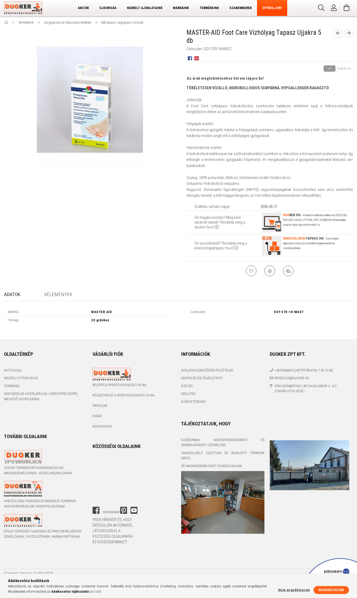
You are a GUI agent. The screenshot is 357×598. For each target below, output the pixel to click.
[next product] (348, 33)
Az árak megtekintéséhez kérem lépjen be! (225, 78)
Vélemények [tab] (58, 294)
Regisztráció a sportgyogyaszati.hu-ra (124, 391)
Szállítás (188, 389)
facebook (96, 506)
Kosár (97, 411)
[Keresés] (321, 8)
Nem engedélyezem (294, 590)
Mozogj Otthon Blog (21, 373)
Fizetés (187, 381)
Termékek (12, 381)
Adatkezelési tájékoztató (202, 373)
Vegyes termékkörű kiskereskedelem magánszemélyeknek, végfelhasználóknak (38, 466)
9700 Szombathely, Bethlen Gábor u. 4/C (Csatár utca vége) (306, 384)
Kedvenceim (102, 422)
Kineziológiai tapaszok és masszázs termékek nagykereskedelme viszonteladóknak (40, 499)
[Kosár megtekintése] (346, 8)
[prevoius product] (337, 33)
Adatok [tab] (12, 294)
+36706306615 (284, 366)
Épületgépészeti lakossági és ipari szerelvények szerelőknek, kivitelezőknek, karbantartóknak (42, 529)
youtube (133, 506)
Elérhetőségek (193, 397)
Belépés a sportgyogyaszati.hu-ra (119, 380)
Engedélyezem (331, 590)
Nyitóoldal (13, 366)
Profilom (100, 401)
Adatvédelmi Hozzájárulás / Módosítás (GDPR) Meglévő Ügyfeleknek (40, 391)
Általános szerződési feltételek (207, 366)
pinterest (123, 506)
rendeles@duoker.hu (292, 373)
